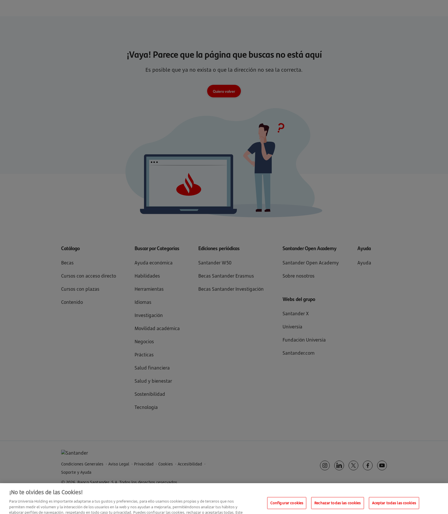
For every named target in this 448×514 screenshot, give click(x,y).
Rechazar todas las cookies (337, 506)
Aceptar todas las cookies (394, 506)
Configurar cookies (286, 506)
